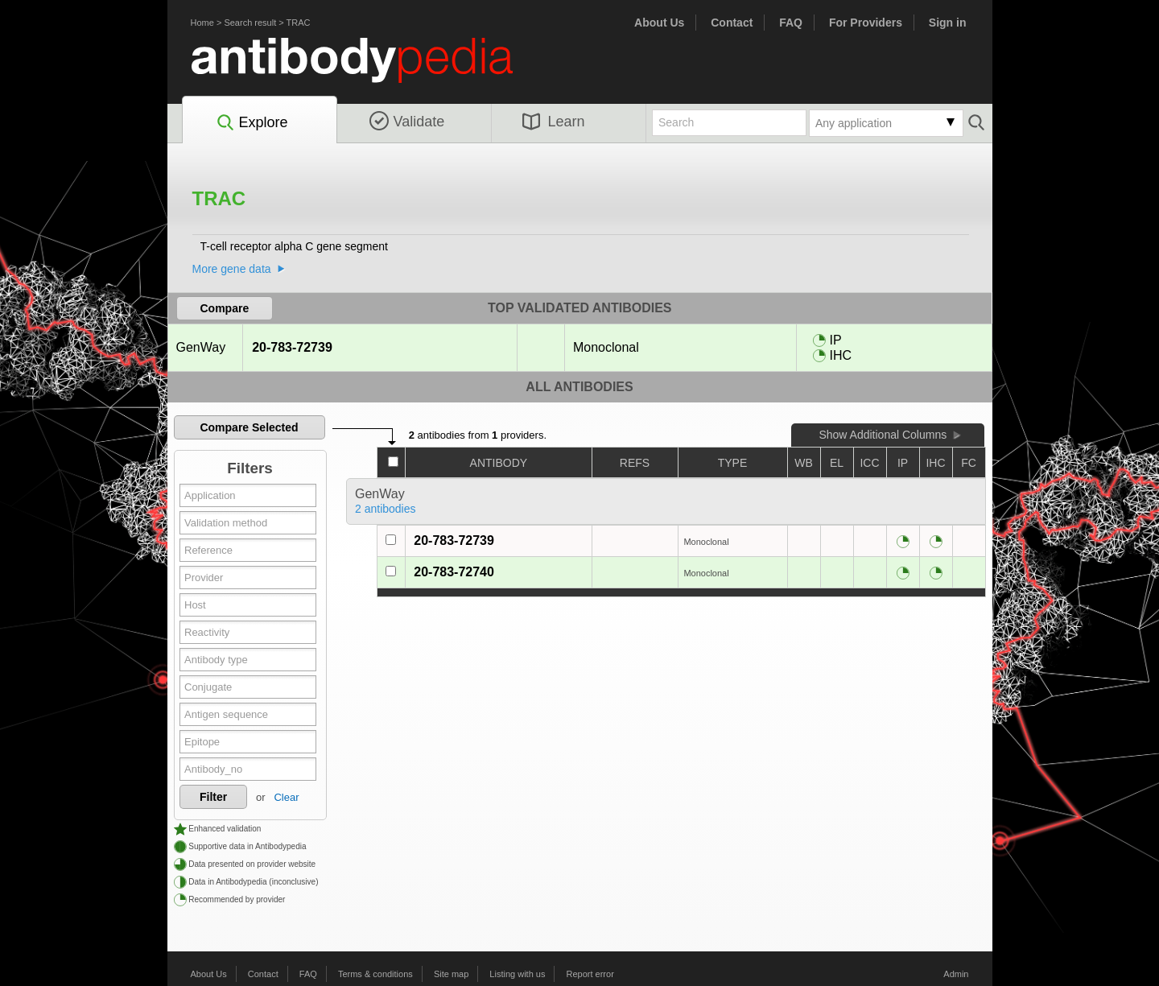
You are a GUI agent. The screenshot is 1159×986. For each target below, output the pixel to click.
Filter (213, 796)
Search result (250, 22)
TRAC (299, 22)
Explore (251, 123)
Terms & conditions (375, 974)
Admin (955, 974)
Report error (590, 974)
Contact (732, 22)
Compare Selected (249, 427)
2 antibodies (385, 508)
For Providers (865, 22)
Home (202, 22)
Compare (225, 308)
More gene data (231, 268)
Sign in (948, 22)
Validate (407, 121)
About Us (659, 22)
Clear (286, 797)
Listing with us (517, 974)
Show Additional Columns (883, 434)
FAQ (790, 22)
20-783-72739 (291, 347)
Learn (553, 121)
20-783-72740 (454, 572)
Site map (451, 974)
